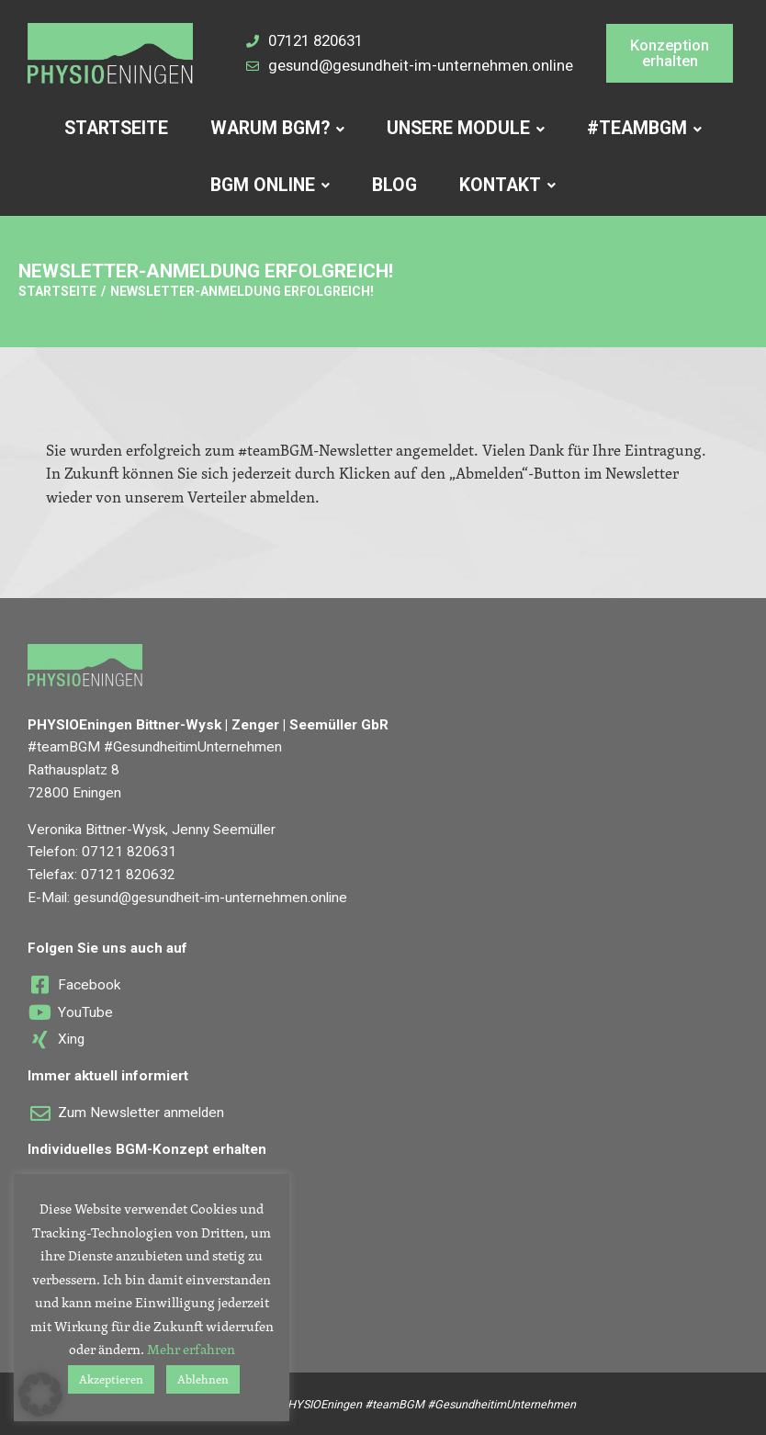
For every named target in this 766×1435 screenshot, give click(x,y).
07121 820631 (129, 851)
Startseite (57, 291)
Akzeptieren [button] (111, 1379)
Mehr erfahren (191, 1349)
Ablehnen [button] (203, 1379)
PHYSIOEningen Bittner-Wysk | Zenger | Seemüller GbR (208, 725)
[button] (670, 53)
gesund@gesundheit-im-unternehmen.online (210, 897)
